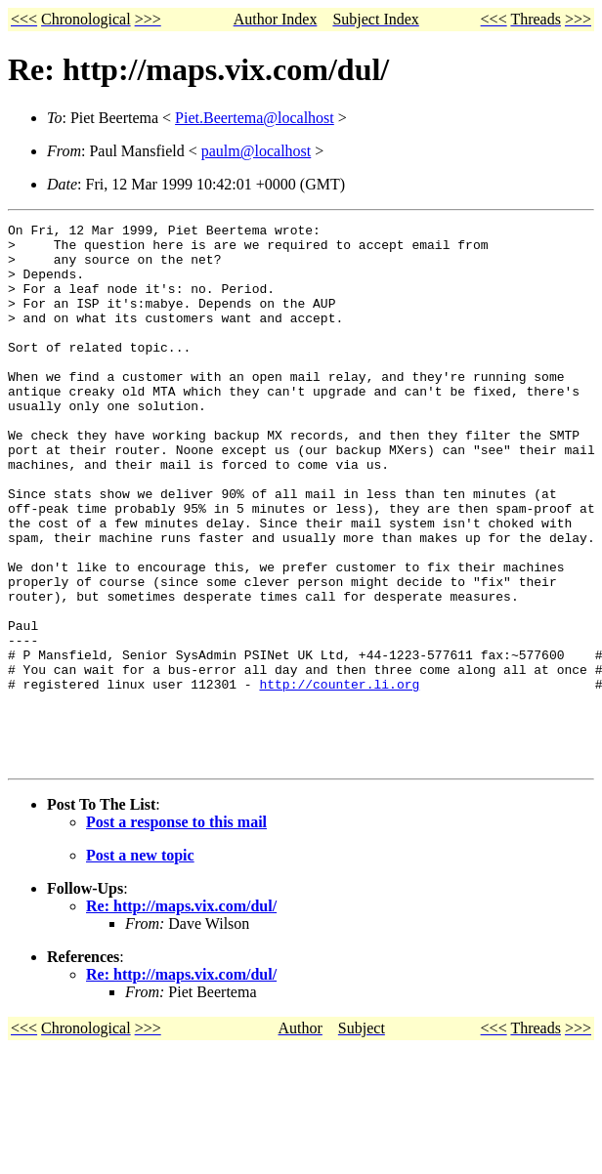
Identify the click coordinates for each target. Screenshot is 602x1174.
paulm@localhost (256, 151)
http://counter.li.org (339, 777)
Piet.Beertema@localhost (254, 117)
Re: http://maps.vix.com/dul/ (181, 1014)
